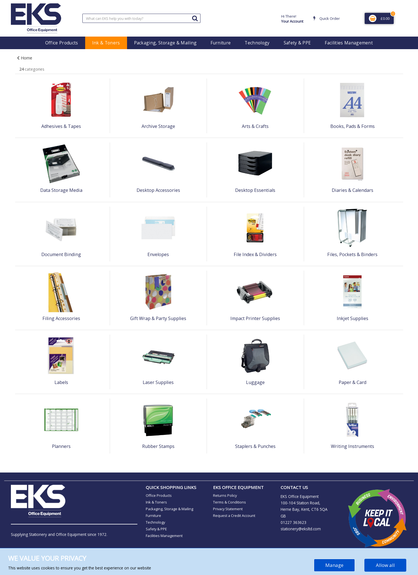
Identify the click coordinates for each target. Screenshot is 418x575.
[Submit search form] (194, 18)
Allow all (385, 565)
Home (24, 58)
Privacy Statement (228, 508)
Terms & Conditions (229, 502)
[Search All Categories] (141, 18)
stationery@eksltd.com (301, 528)
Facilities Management (349, 43)
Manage (334, 565)
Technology (257, 43)
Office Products (61, 43)
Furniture (221, 43)
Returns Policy (225, 495)
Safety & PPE (297, 43)
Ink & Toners (106, 43)
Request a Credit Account (234, 515)
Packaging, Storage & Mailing (165, 43)
